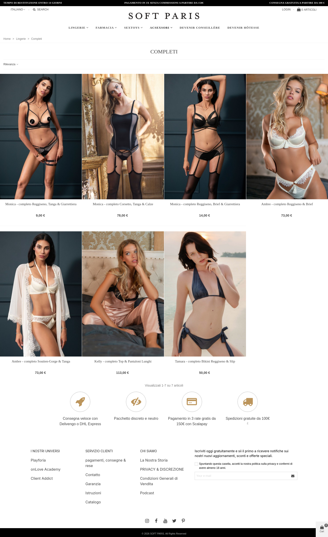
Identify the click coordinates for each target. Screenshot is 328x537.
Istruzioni (93, 493)
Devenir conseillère (200, 27)
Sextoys (131, 27)
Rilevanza (11, 64)
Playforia (38, 460)
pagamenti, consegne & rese (105, 463)
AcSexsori (159, 27)
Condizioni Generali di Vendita (159, 481)
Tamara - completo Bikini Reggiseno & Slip (205, 361)
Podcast (147, 493)
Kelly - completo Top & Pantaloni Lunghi (123, 361)
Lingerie (77, 27)
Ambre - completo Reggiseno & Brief (287, 204)
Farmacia (105, 27)
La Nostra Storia (154, 460)
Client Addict (42, 478)
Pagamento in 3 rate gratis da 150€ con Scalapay (192, 421)
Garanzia (93, 484)
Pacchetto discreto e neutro (136, 418)
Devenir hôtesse (243, 27)
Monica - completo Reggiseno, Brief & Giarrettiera (205, 204)
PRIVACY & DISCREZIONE (162, 469)
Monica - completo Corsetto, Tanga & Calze (123, 204)
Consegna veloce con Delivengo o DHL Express (80, 421)
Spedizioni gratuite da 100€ (248, 418)
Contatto (92, 474)
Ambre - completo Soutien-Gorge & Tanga (41, 361)
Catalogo (93, 502)
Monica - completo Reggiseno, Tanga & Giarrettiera (41, 204)
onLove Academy (45, 469)
